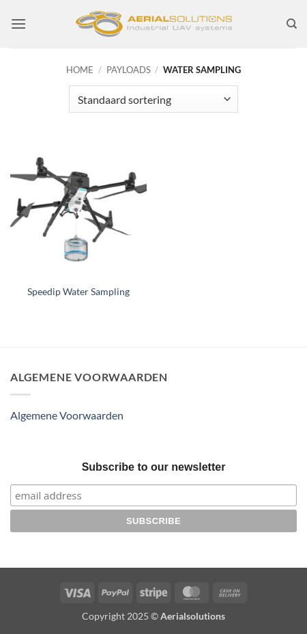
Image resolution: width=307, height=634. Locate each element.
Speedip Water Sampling (78, 291)
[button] (18, 23)
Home (79, 69)
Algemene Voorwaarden (66, 415)
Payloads (128, 69)
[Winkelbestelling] (153, 99)
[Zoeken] (292, 24)
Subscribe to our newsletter (154, 467)
